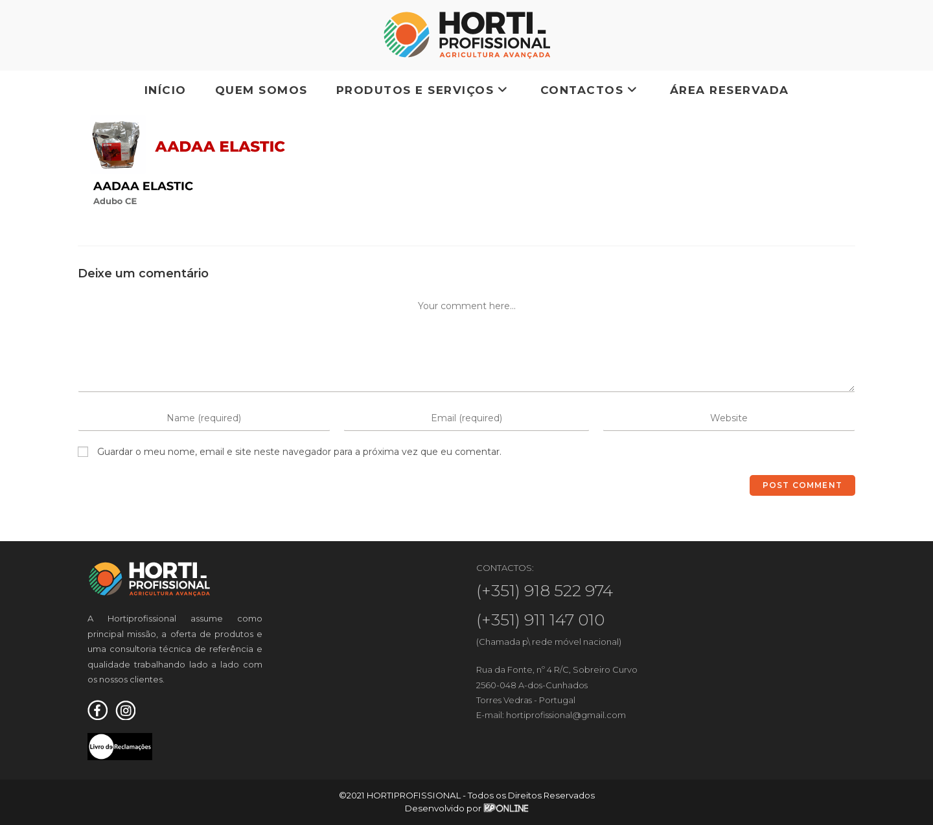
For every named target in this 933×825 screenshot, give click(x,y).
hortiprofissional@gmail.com (566, 715)
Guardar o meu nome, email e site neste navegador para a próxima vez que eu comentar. (299, 452)
